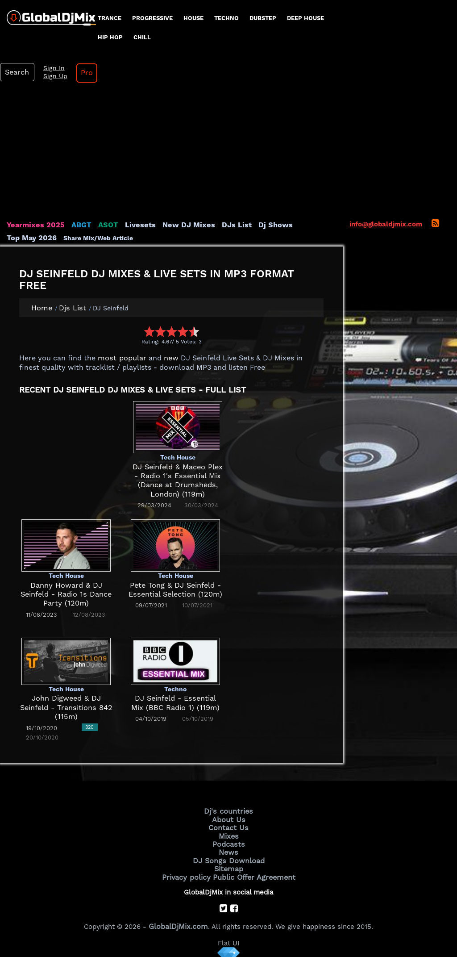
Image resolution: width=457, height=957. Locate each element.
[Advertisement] (228, 153)
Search (15, 72)
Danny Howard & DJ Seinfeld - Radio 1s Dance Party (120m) (66, 594)
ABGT (75, 225)
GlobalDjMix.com (178, 919)
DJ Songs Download (228, 856)
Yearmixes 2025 (33, 225)
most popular (119, 358)
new (165, 358)
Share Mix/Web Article (41, 237)
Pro (79, 73)
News (229, 848)
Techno (226, 18)
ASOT (100, 225)
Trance (109, 18)
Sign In (49, 68)
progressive (152, 18)
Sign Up (50, 76)
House (193, 18)
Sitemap (228, 864)
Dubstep (262, 18)
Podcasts (228, 841)
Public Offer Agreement (252, 871)
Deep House (305, 18)
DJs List (217, 225)
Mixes (228, 833)
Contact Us (228, 826)
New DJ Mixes (173, 225)
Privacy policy (189, 871)
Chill (142, 37)
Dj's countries (228, 811)
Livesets (129, 225)
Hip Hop (110, 37)
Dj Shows (252, 225)
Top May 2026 (298, 225)
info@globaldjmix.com (385, 224)
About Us (229, 818)
